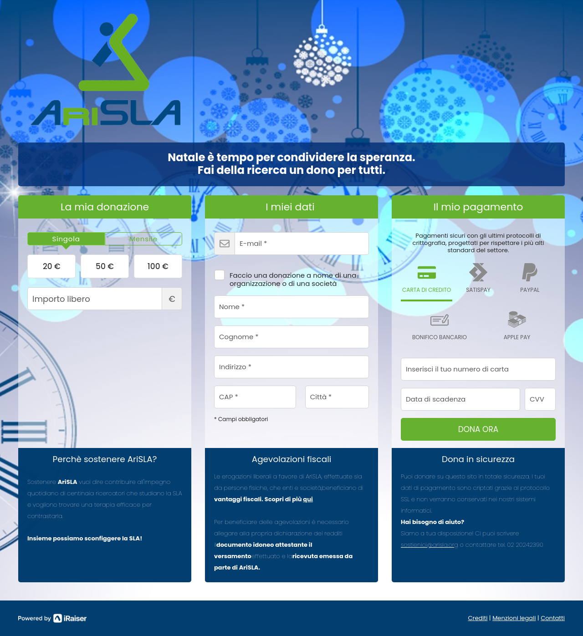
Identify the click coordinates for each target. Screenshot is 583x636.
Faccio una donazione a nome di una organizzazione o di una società (285, 276)
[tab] (66, 239)
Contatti (553, 618)
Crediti (478, 618)
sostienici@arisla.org (429, 544)
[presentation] (66, 239)
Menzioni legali (514, 618)
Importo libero (104, 298)
